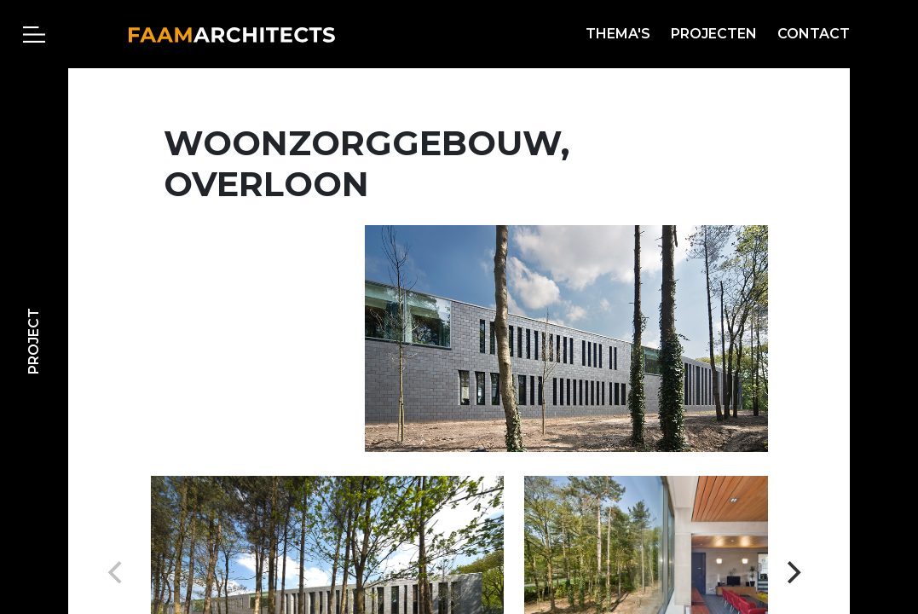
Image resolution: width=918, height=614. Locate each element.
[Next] (792, 572)
